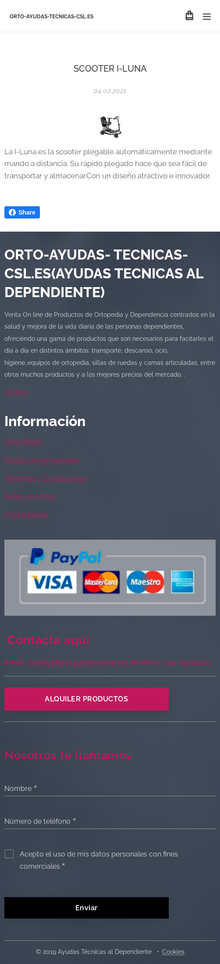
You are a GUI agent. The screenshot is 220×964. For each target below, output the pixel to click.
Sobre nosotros (30, 496)
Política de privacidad (41, 460)
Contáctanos (26, 514)
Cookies (173, 951)
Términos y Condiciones (45, 478)
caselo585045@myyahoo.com (80, 662)
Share (22, 212)
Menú (207, 16)
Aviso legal (23, 441)
